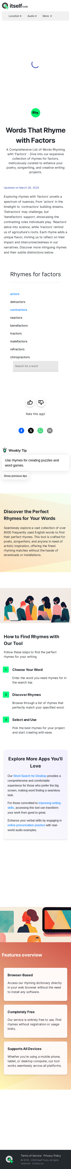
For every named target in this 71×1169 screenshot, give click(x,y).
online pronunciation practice (26, 825)
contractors (18, 310)
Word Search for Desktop (29, 776)
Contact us (38, 1163)
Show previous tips (15, 475)
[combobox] (35, 366)
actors (15, 294)
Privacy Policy (52, 1155)
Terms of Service (31, 1155)
